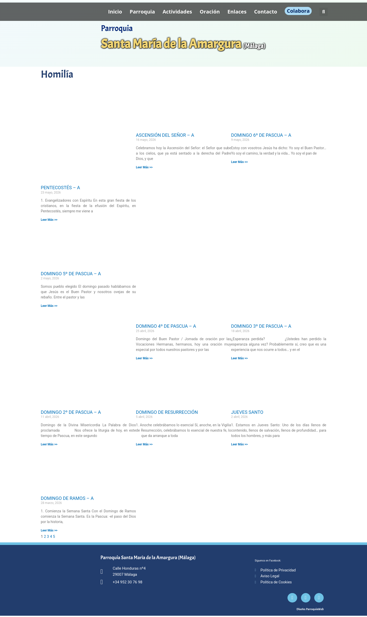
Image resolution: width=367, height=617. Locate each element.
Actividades (177, 11)
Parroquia (142, 11)
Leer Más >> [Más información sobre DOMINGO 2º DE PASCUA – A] (49, 444)
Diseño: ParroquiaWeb (310, 610)
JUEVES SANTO (247, 412)
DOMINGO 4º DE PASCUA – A (166, 326)
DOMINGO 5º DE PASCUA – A (71, 273)
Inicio (115, 11)
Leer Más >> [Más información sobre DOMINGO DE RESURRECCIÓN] (144, 444)
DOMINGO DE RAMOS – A (67, 498)
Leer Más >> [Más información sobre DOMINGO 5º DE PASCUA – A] (49, 306)
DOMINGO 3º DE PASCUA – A (261, 326)
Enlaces (237, 11)
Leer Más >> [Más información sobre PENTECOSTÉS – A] (49, 220)
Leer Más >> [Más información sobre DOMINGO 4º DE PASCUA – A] (144, 358)
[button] (323, 12)
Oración (210, 11)
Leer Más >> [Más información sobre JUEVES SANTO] (239, 444)
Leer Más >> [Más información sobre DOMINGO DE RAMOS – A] (49, 530)
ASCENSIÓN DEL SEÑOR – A (165, 135)
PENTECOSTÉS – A (60, 187)
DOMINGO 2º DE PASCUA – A (71, 412)
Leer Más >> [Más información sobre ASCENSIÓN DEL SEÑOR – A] (144, 167)
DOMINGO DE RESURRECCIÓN (167, 412)
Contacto (265, 11)
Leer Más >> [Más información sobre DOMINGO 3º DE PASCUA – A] (239, 358)
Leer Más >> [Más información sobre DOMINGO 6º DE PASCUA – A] (239, 162)
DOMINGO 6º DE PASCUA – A (261, 135)
